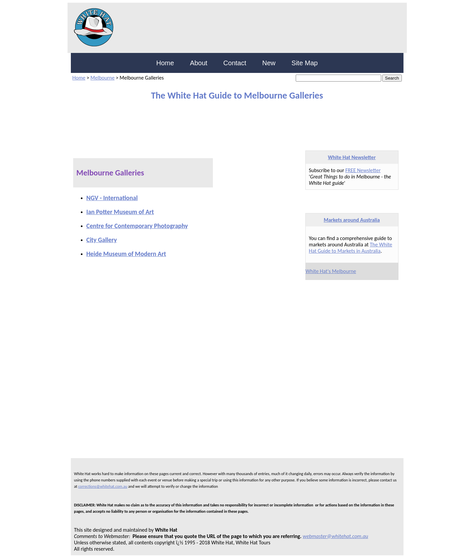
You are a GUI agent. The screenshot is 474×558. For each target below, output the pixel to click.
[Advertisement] (232, 123)
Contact (234, 63)
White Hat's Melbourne (331, 271)
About (198, 63)
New (268, 63)
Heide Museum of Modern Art (126, 254)
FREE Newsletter (363, 170)
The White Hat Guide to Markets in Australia (351, 247)
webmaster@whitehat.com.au (335, 536)
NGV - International (112, 198)
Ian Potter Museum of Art (120, 212)
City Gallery (101, 240)
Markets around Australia (352, 220)
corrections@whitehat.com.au (102, 486)
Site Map (304, 63)
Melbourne (102, 78)
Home (165, 63)
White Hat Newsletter (352, 157)
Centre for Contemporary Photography (137, 226)
